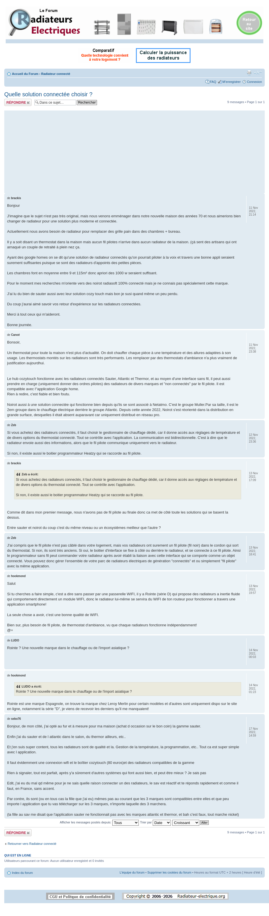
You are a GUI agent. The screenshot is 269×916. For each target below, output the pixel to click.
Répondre (18, 102)
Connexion (254, 81)
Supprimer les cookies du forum (169, 872)
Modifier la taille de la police (258, 72)
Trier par (155, 822)
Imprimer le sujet (249, 72)
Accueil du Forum (25, 73)
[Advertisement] (134, 150)
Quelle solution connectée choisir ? (48, 94)
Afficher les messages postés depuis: (99, 822)
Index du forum (22, 872)
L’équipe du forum (132, 872)
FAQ (213, 81)
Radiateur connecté (55, 73)
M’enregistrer (231, 81)
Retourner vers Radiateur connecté (32, 843)
